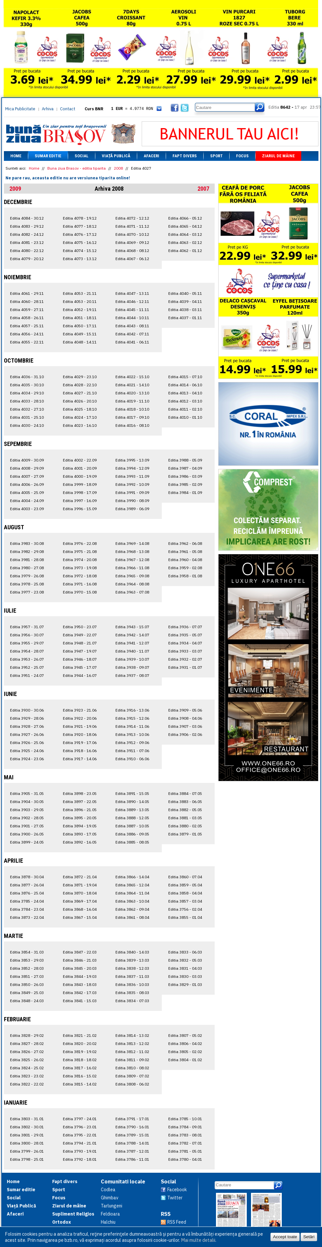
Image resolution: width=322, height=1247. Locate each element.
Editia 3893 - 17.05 (80, 834)
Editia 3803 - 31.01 (27, 1118)
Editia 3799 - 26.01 (27, 1151)
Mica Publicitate (20, 109)
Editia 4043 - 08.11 (132, 325)
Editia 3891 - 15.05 (132, 793)
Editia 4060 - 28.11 (27, 301)
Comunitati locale (123, 1181)
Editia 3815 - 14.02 (80, 1084)
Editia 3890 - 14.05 (132, 801)
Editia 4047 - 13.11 (132, 293)
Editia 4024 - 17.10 (80, 417)
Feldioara (110, 1214)
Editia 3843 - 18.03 (80, 984)
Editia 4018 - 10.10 (132, 409)
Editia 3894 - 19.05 (80, 825)
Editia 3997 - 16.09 (80, 500)
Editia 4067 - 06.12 (132, 258)
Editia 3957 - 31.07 (27, 626)
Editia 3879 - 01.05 (185, 834)
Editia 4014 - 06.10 (185, 384)
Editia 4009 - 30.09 (27, 460)
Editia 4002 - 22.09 (80, 460)
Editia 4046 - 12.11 (132, 301)
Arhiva (48, 109)
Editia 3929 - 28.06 (27, 718)
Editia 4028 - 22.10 (80, 384)
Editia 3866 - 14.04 (132, 876)
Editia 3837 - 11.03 (132, 976)
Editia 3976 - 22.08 (80, 543)
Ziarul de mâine (278, 155)
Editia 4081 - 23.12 (27, 242)
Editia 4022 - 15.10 (132, 376)
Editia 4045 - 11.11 (132, 309)
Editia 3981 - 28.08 (27, 559)
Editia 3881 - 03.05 (185, 817)
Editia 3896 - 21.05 (80, 809)
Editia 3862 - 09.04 (132, 909)
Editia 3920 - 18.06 (80, 734)
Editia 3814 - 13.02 (132, 1035)
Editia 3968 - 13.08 (132, 551)
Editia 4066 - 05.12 (185, 218)
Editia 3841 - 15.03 (80, 1000)
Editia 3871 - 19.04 (80, 884)
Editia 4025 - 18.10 (80, 409)
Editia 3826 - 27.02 (27, 1051)
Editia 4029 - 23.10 (80, 376)
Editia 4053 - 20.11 (80, 301)
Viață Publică (116, 155)
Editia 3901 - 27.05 (27, 825)
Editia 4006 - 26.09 (27, 484)
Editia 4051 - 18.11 (80, 317)
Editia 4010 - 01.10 (185, 417)
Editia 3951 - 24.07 (27, 675)
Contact (67, 109)
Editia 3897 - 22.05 (80, 801)
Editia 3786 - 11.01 (132, 1159)
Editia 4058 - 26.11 (27, 317)
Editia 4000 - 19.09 (80, 476)
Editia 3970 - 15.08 (80, 592)
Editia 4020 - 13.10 (132, 392)
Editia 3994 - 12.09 (132, 468)
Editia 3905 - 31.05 (27, 793)
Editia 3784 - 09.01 (185, 1126)
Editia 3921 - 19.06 (80, 726)
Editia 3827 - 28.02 (27, 1043)
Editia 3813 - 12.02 (132, 1043)
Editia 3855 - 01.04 (185, 917)
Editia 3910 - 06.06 (132, 758)
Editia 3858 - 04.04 (185, 893)
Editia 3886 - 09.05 (132, 834)
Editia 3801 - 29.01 (27, 1135)
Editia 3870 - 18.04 (80, 893)
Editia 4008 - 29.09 (27, 468)
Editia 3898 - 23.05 (80, 793)
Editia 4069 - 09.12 (132, 242)
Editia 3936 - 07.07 (185, 626)
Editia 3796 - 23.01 (80, 1126)
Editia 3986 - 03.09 (185, 476)
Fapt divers (185, 155)
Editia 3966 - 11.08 (132, 567)
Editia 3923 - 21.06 (80, 710)
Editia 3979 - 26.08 (27, 575)
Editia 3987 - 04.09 (185, 468)
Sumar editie (48, 155)
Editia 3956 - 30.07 (27, 634)
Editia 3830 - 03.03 (185, 976)
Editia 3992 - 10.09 (132, 484)
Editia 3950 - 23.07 (80, 626)
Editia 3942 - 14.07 (132, 634)
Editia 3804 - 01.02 (185, 1059)
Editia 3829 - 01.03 (185, 984)
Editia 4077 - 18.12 (80, 226)
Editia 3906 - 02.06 (185, 734)
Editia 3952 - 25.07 (27, 667)
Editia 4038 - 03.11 (185, 309)
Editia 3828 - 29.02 (27, 1035)
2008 (118, 168)
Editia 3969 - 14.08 (132, 543)
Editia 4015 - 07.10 (185, 376)
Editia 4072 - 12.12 (132, 218)
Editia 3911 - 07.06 (132, 750)
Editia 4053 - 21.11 (80, 293)
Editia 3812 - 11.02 (132, 1051)
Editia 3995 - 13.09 (132, 460)
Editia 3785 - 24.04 (27, 901)
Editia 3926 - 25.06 (27, 742)
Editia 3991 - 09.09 (132, 492)
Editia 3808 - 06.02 (132, 1084)
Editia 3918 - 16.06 (80, 750)
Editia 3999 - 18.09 (80, 484)
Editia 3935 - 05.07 (185, 634)
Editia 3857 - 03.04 (185, 901)
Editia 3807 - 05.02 (185, 1035)
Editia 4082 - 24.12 (27, 234)
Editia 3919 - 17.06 (80, 742)
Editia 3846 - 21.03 (80, 960)
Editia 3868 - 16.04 (80, 909)
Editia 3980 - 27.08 (27, 567)
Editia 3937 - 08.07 (132, 675)
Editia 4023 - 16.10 (80, 425)
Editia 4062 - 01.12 (185, 250)
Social (82, 155)
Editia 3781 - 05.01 (185, 1151)
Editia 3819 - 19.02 (80, 1051)
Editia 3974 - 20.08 (80, 559)
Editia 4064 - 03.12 (185, 234)
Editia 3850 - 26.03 (27, 984)
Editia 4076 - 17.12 (80, 234)
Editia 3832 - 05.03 (185, 960)
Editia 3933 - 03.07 (185, 651)
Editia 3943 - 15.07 (132, 626)
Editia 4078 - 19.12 (80, 218)
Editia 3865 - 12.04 (132, 884)
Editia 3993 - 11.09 (132, 476)
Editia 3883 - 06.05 (185, 801)
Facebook (177, 1190)
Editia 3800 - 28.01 (27, 1143)
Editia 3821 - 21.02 (80, 1035)
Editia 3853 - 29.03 (27, 960)
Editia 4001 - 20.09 (80, 468)
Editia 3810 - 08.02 (132, 1067)
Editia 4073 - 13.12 (80, 258)
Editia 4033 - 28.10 (27, 401)
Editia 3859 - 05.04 (185, 884)
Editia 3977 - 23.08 (27, 592)
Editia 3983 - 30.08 (27, 543)
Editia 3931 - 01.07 (185, 667)
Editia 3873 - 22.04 (27, 917)
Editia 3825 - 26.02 (27, 1059)
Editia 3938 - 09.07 (132, 667)
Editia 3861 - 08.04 (132, 917)
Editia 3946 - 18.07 (80, 659)
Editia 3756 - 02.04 (185, 909)
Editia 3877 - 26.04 (27, 884)
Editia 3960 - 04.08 (185, 559)
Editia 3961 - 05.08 (185, 551)
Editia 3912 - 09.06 (132, 742)
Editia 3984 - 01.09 (185, 492)
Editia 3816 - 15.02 (80, 1075)
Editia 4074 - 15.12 (80, 250)
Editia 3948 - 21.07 (80, 643)
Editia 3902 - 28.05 (27, 817)
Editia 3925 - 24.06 (27, 750)
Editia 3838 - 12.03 (132, 968)
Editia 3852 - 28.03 (27, 968)
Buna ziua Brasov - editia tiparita (76, 168)
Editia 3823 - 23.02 (27, 1075)
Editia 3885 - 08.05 (132, 842)
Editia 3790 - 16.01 (132, 1126)
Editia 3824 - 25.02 (27, 1067)
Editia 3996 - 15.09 (80, 508)
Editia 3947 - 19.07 (80, 651)
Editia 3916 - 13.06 (132, 710)
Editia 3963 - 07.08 (132, 592)
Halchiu (108, 1222)
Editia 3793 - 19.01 (80, 1151)
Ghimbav (109, 1198)
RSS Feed (176, 1222)
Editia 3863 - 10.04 (132, 901)
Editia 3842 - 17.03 (80, 992)
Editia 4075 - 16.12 (80, 242)
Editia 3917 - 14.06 (80, 758)
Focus (242, 155)
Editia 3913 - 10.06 (132, 734)
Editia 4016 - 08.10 (132, 425)
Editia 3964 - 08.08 (132, 584)
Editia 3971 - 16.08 (80, 584)
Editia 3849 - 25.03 (27, 992)
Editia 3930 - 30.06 (27, 710)
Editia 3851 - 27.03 (27, 976)
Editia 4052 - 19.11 (80, 309)
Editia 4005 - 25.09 (27, 492)
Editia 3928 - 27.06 (27, 726)
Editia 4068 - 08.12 (132, 250)
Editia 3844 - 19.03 (80, 976)
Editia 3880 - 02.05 (185, 825)
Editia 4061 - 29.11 (27, 293)
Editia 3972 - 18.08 (80, 575)
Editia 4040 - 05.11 (185, 293)
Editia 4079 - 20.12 (27, 258)
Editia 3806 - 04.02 (185, 1043)
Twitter (175, 1198)
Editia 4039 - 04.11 (185, 301)
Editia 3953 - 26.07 (27, 659)
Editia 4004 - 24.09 (27, 500)
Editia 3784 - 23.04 (27, 909)
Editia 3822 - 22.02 (27, 1084)
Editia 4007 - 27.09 (27, 476)
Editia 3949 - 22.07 (80, 634)
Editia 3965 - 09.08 (132, 575)
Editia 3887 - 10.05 (132, 825)
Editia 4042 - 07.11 (132, 333)
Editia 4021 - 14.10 (132, 384)
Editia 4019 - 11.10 (132, 401)
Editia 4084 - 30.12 (27, 218)
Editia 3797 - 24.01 (80, 1118)
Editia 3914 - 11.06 (132, 726)
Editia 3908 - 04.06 (185, 718)
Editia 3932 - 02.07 (185, 659)
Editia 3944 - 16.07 (80, 675)
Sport (216, 155)
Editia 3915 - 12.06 (132, 718)
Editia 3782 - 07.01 (185, 1143)
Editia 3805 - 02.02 (185, 1051)
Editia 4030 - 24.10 (27, 425)
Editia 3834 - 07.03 (132, 1000)
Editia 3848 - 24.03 (27, 1000)
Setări (309, 1236)
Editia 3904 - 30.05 (27, 801)
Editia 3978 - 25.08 (27, 584)
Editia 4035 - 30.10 (27, 384)
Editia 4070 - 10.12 (132, 234)
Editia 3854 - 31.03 (27, 952)
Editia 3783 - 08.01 (185, 1135)
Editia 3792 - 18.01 (80, 1159)
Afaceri (151, 155)
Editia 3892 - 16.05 (80, 842)
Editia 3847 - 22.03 (80, 952)
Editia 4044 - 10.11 (132, 317)
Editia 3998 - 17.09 (80, 492)
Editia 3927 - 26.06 (27, 734)
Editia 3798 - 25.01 (27, 1159)
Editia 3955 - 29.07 (27, 643)
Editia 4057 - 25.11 (27, 325)
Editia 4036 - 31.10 (27, 376)
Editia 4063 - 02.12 (185, 242)
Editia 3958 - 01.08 (185, 575)
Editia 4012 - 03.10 (185, 401)
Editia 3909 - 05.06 (185, 710)
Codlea (108, 1190)
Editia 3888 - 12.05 (132, 817)
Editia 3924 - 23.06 (27, 758)
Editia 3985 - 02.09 (185, 484)
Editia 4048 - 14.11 (80, 342)
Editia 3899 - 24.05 (27, 842)
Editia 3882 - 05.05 (185, 809)
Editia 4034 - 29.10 (27, 392)
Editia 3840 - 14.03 (132, 952)
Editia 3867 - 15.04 (80, 917)
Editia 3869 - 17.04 (80, 901)
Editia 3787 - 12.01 (132, 1151)
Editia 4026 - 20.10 (80, 401)
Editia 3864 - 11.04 (132, 893)
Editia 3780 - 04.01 (185, 1159)
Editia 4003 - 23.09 (27, 508)
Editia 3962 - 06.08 (185, 543)
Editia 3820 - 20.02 (80, 1043)
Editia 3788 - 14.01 (132, 1143)
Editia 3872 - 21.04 (80, 876)
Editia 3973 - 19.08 (80, 567)
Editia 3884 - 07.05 (185, 793)
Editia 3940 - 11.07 (132, 651)
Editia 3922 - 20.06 (80, 718)
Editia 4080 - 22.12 (27, 250)
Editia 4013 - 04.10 (185, 392)
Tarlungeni (111, 1206)
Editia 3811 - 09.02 (132, 1059)
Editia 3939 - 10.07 (132, 659)
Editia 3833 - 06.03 (185, 952)
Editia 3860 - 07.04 (185, 876)
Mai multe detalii (198, 1240)
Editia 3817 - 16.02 (80, 1067)
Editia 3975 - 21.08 (80, 551)
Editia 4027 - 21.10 (80, 392)
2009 (15, 188)
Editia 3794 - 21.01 (80, 1143)
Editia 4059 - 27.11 (27, 309)
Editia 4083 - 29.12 (27, 226)
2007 (203, 188)
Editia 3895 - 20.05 (80, 817)
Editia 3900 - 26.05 (27, 834)
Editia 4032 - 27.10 (27, 409)
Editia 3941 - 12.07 (132, 643)
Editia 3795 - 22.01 (80, 1135)
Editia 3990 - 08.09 (132, 500)
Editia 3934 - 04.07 (185, 643)
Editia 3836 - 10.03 (132, 984)
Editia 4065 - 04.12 (185, 226)
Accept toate (285, 1236)
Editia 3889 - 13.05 (132, 809)
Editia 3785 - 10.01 (185, 1118)
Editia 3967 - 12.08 (132, 559)
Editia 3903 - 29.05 (27, 809)
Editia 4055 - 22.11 (27, 342)
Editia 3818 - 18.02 (80, 1059)
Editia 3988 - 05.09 (185, 460)
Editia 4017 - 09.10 (132, 417)
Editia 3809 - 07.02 (132, 1075)
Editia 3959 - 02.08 (185, 567)
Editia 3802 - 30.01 (27, 1126)
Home (15, 155)
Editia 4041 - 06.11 (132, 342)
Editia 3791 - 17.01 (132, 1118)
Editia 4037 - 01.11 (185, 317)
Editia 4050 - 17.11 (80, 325)
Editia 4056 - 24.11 (27, 333)
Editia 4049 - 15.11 (80, 333)
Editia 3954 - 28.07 (27, 651)
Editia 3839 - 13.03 (132, 960)
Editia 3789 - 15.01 (132, 1135)
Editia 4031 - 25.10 (27, 417)
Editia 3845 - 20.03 (80, 968)
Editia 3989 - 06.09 (132, 508)
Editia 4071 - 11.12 (132, 226)
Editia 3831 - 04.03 (185, 968)
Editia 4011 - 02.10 (185, 409)
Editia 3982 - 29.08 (27, 551)
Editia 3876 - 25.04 (27, 893)
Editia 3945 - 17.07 (80, 667)
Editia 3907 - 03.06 (185, 726)
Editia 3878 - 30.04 (27, 876)
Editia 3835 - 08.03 (132, 992)
